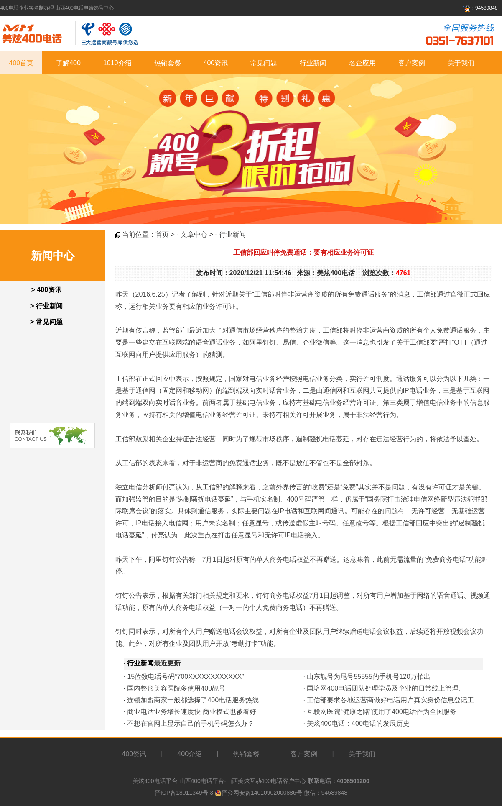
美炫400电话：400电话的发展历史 (358, 723)
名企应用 (362, 63)
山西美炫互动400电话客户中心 (266, 781)
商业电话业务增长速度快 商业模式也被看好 (191, 711)
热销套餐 (167, 63)
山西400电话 (195, 781)
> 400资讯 (46, 289)
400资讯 (216, 63)
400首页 (21, 63)
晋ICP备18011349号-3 (184, 792)
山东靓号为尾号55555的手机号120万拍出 (368, 676)
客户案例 (411, 63)
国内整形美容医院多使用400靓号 (176, 688)
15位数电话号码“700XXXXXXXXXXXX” (185, 676)
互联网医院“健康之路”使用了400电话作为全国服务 (381, 711)
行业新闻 (313, 63)
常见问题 (263, 63)
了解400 (68, 63)
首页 (162, 234)
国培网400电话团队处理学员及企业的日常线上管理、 (386, 688)
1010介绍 (117, 63)
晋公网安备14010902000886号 (262, 792)
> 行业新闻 (46, 306)
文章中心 (194, 234)
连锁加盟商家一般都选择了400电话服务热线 (193, 700)
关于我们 (461, 63)
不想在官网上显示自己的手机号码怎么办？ (190, 723)
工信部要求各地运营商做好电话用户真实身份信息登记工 (390, 700)
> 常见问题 (46, 321)
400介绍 (189, 753)
